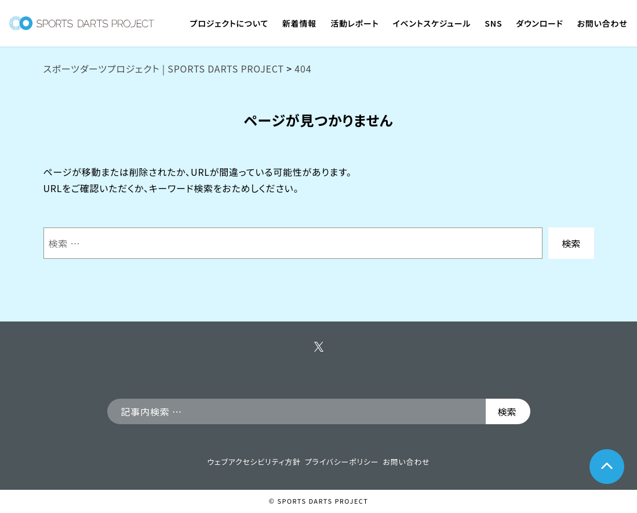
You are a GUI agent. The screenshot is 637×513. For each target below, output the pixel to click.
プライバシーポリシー (342, 461)
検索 (571, 243)
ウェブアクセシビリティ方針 (253, 461)
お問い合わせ (406, 461)
